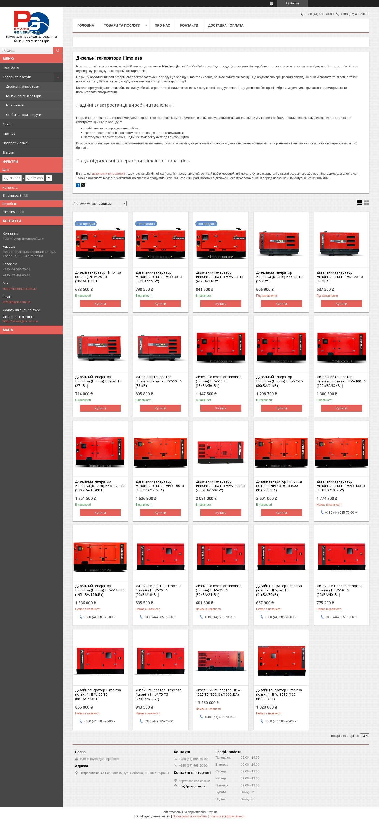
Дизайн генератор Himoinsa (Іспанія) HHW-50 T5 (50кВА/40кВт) (339, 590)
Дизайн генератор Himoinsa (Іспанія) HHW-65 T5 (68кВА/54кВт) (98, 694)
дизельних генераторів (108, 173)
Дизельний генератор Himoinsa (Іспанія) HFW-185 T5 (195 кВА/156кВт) (100, 590)
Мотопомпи (15, 105)
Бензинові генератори (23, 96)
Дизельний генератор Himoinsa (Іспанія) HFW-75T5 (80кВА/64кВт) (279, 381)
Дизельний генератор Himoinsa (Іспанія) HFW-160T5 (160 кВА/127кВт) (160, 485)
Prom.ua (212, 812)
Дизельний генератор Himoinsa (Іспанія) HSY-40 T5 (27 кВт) (98, 381)
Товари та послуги (17, 77)
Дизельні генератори (22, 86)
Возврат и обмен (16, 143)
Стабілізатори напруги (23, 114)
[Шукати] (58, 50)
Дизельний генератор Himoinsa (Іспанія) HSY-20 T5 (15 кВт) (279, 276)
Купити (100, 303)
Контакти (189, 25)
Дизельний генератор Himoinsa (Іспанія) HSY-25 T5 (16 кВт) (340, 276)
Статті (8, 124)
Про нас (9, 133)
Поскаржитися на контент (190, 816)
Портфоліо (11, 67)
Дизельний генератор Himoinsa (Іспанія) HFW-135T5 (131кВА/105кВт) (341, 485)
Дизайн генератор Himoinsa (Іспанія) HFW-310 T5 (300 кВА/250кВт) (279, 485)
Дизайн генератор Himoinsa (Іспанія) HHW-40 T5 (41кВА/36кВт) (279, 590)
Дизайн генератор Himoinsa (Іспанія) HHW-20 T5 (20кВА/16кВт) (158, 590)
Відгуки (8, 152)
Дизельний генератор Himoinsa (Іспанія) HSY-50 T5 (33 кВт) (159, 381)
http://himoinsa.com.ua (20, 288)
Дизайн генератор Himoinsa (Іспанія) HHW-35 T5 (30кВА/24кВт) (218, 590)
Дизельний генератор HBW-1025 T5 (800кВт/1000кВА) (219, 692)
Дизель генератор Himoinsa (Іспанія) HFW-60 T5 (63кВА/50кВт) (218, 381)
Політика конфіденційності (227, 816)
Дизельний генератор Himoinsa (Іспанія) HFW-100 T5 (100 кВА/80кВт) (341, 381)
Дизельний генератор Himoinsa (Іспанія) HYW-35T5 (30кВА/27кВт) (159, 276)
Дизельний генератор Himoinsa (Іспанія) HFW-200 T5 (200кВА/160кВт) (220, 485)
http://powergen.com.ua (20, 321)
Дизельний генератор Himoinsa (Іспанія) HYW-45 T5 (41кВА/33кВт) (219, 276)
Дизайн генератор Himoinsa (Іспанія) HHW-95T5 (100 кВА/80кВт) (279, 694)
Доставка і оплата (226, 25)
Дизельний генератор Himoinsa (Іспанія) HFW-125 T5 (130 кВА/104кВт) (100, 485)
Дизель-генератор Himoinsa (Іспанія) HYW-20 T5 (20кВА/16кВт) (98, 276)
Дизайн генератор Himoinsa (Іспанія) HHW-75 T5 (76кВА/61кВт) (158, 694)
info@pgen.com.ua (16, 302)
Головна (85, 25)
